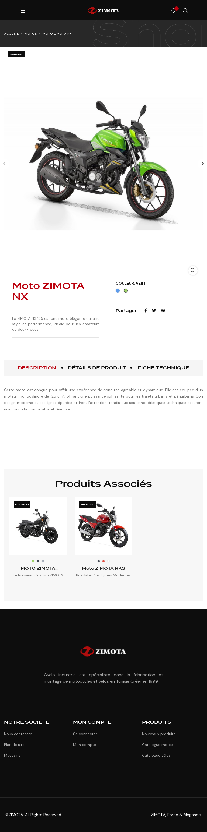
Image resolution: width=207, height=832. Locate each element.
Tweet (154, 310)
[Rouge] (103, 561)
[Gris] (43, 561)
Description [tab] (37, 368)
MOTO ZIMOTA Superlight (38, 568)
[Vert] (126, 292)
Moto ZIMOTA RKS (103, 568)
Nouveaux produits (158, 733)
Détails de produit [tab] (97, 368)
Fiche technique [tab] (163, 368)
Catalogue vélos (156, 755)
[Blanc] (108, 561)
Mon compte (84, 744)
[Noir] (38, 561)
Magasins (12, 755)
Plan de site (14, 744)
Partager (145, 310)
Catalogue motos (157, 744)
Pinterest (163, 310)
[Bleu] (118, 292)
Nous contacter (18, 733)
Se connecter (85, 733)
